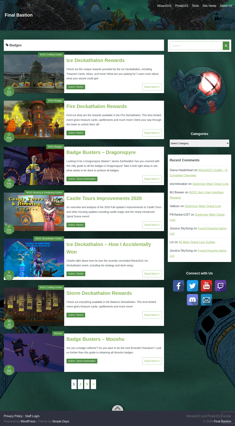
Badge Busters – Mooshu (95, 339)
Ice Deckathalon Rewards (95, 60)
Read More (152, 86)
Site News (209, 5)
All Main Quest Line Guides (197, 242)
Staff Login (32, 416)
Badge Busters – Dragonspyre (101, 152)
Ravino (79, 87)
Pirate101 (181, 5)
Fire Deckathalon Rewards (96, 106)
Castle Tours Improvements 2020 (104, 198)
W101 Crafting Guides (51, 54)
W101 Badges (55, 100)
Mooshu (58, 333)
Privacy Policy (13, 416)
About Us (226, 5)
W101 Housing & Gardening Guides (44, 192)
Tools (195, 5)
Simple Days (60, 421)
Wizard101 (164, 5)
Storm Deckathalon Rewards (99, 293)
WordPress (28, 421)
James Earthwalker (86, 179)
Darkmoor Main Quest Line (211, 183)
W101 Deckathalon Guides (48, 238)
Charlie (79, 273)
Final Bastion (19, 15)
